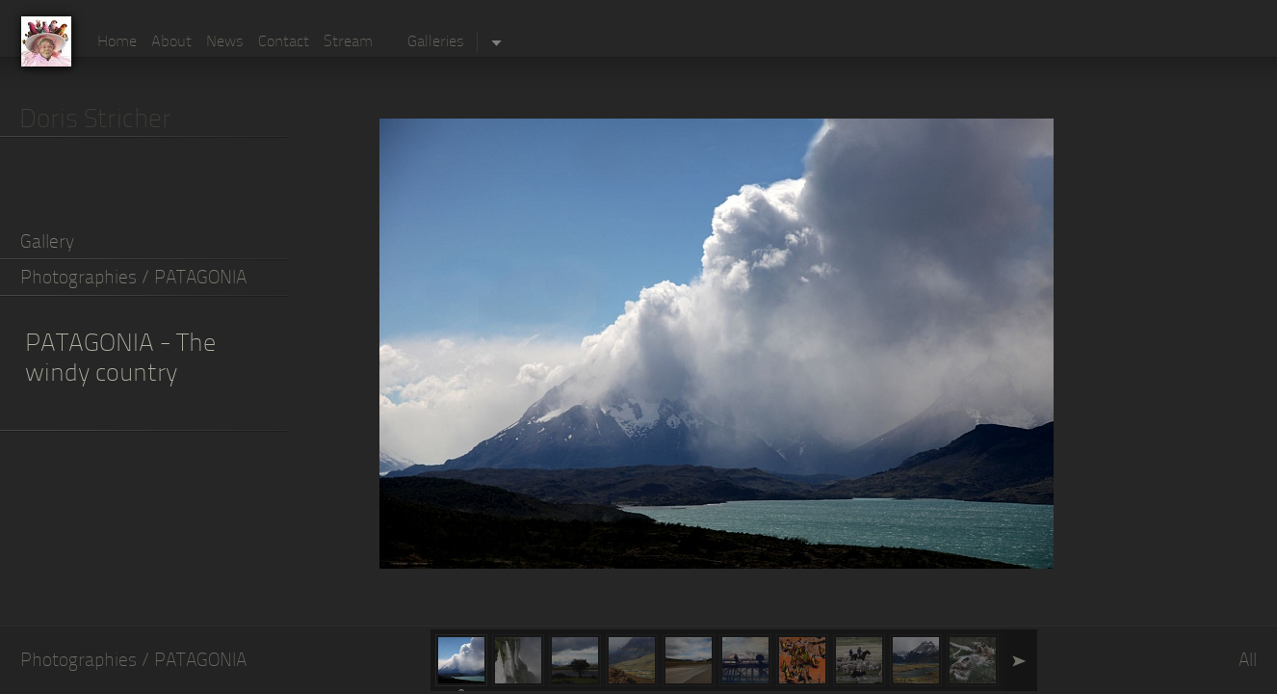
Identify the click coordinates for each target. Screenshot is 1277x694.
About (171, 42)
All (1247, 662)
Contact (283, 42)
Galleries (435, 42)
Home (117, 42)
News (225, 42)
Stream (348, 42)
